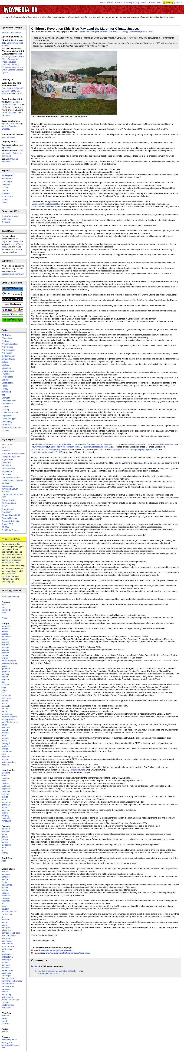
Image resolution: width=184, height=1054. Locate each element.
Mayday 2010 (8, 471)
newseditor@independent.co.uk (65, 447)
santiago (5, 810)
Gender (5, 380)
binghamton (7, 885)
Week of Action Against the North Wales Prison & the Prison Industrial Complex (13, 59)
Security (169, 2)
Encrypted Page (12, 539)
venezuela (6, 821)
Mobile (110, 2)
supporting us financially (12, 274)
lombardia (6, 698)
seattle (5, 991)
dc (3, 903)
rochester (6, 967)
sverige (5, 749)
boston (5, 887)
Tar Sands (6, 474)
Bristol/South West (10, 216)
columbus (6, 901)
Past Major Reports (10, 530)
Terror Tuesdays (9, 112)
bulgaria (5, 650)
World (151, 32)
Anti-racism (7, 353)
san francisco (8, 978)
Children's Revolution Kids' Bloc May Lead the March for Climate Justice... (86, 28)
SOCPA (5, 527)
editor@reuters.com (90, 444)
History (5, 389)
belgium (5, 642)
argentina (6, 773)
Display (35, 966)
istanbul (5, 679)
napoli (4, 711)
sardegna (6, 743)
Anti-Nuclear (7, 347)
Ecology (125, 32)
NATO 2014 (7, 444)
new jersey (6, 938)
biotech (5, 1031)
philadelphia (7, 957)
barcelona (6, 636)
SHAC (4, 506)
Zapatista (6, 430)
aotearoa (6, 829)
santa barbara (8, 983)
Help (159, 2)
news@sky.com (39, 447)
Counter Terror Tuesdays (11, 103)
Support (178, 2)
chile (4, 781)
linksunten (6, 695)
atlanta (5, 879)
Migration (6, 398)
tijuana (5, 813)
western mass (8, 1005)
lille (3, 692)
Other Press (7, 403)
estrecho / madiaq (10, 663)
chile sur (5, 783)
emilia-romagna (9, 660)
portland (5, 962)
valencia (5, 765)
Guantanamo (7, 486)
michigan (6, 927)
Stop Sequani (8, 509)
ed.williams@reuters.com (46, 444)
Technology (7, 421)
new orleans (7, 943)
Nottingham (7, 219)
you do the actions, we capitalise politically (57, 971)
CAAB (19, 93)
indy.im (5, 241)
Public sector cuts (10, 412)
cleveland (6, 895)
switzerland (7, 751)
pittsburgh (6, 959)
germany (6, 668)
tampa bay (6, 994)
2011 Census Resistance (13, 453)
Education (6, 368)
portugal (5, 732)
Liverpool (6, 184)
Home (102, 2)
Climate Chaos (114, 32)
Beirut (4, 1018)
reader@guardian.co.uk (42, 452)
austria (5, 634)
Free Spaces (7, 377)
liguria (4, 690)
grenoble (6, 671)
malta (4, 703)
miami (4, 925)
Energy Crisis (8, 371)
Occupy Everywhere (11, 456)
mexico (5, 797)
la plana (5, 684)
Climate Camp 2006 (87, 32)
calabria (5, 653)
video (4, 612)
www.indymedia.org (11, 596)
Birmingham (7, 178)
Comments (39, 960)
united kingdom (9, 762)
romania (5, 738)
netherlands (7, 714)
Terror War (6, 424)
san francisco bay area (12, 981)
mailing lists (7, 1042)
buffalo (5, 890)
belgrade (6, 644)
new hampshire (9, 935)
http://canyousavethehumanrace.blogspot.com (68, 953)
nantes (5, 708)
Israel (4, 1021)
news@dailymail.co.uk (118, 449)
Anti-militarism (102, 32)
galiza (4, 666)
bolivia (4, 775)
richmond (6, 965)
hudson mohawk (9, 911)
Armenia (5, 1015)
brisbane (6, 831)
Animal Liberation (9, 344)
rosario (5, 807)
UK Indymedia (30, 8)
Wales (4, 199)
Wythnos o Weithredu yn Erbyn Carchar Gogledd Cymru (13, 70)
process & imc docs (11, 1045)
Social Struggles (9, 418)
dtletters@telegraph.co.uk (57, 449)
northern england (9, 717)
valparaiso (6, 818)
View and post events (11, 32)
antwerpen (6, 626)
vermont (5, 1002)
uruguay (5, 815)
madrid (5, 701)
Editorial (118, 2)
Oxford (5, 190)
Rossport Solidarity (10, 521)
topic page (10, 137)
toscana (5, 756)
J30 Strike (6, 465)
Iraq (3, 395)
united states (7, 997)
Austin (4, 882)
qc (3, 850)
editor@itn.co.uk (69, 444)
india (4, 861)
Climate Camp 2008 (11, 515)
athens (5, 631)
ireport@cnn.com (112, 444)
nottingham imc (9, 719)
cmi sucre (6, 789)
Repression (7, 415)
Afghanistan (7, 338)
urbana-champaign (10, 999)
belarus (5, 639)
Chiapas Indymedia (10, 160)
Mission (127, 2)
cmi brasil (6, 786)
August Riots (7, 459)
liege (4, 687)
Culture (5, 362)
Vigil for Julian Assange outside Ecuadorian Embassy (12, 126)
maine (4, 922)
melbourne (6, 845)
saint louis (6, 973)
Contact (151, 2)
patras (4, 725)
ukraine (5, 759)
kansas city (7, 914)
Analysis (5, 341)
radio (4, 607)
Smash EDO (7, 524)
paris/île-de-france (10, 722)
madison (5, 919)
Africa (4, 618)
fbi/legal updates (9, 1040)
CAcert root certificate (8, 575)
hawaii (4, 906)
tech (4, 1047)
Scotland (6, 222)
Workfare (6, 450)
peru (4, 799)
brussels (5, 647)
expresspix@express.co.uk (145, 449)
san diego (6, 975)
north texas (7, 949)
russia (4, 741)
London (144, 32)
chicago (5, 893)
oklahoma (6, 954)
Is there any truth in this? (49, 973)
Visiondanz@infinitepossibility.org (47, 204)
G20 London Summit (11, 477)
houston (5, 909)
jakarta (5, 839)
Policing (5, 409)
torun (4, 754)
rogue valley (7, 970)
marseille (6, 706)
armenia (5, 629)
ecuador (5, 794)
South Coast (7, 196)
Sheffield (6, 193)
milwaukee (6, 930)
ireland (5, 677)
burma (4, 834)
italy (3, 682)
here (8, 115)
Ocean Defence (9, 400)
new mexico (7, 941)
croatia (5, 655)
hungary (5, 674)
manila (5, 842)
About (143, 2)
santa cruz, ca (8, 986)
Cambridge (7, 181)
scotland (5, 746)
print (4, 604)
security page (8, 581)
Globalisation (135, 32)
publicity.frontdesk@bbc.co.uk (97, 447)
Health (5, 386)
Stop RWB (6, 512)
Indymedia (6, 392)
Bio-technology (8, 356)
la (2, 917)
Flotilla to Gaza (8, 468)
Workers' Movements (11, 427)
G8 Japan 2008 (9, 503)
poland (5, 730)
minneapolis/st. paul (11, 933)
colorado (6, 898)
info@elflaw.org (78, 770)
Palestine (6, 406)
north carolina (8, 946)
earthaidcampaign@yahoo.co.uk (57, 950)
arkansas (6, 874)
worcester (6, 1007)
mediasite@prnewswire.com (137, 444)
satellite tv (6, 610)
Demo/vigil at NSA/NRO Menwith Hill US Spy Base (12, 91)
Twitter (16, 241)
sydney (5, 853)
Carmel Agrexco (9, 500)
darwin (5, 837)
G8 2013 (6, 447)
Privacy (135, 2)
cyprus (5, 658)
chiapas (5, 778)
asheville (6, 877)
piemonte (6, 727)
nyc (3, 951)
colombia (6, 791)
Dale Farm (6, 462)
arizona (5, 871)
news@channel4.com (164, 444)
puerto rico (6, 802)
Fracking (6, 374)
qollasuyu (6, 805)
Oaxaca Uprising (9, 518)
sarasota (6, 989)
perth (4, 847)
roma (4, 735)
